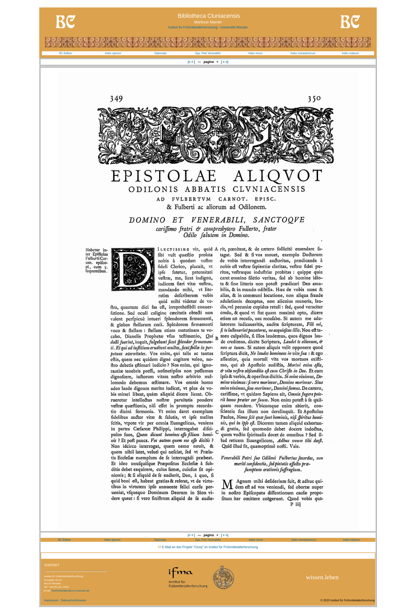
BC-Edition (65, 53)
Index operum (113, 53)
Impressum (51, 600)
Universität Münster (234, 27)
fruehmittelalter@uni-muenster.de (70, 590)
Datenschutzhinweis (73, 600)
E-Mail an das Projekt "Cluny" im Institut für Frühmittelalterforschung (210, 547)
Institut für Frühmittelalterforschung (192, 27)
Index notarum (350, 53)
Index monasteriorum (303, 53)
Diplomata (161, 53)
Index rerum (255, 53)
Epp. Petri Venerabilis (208, 53)
